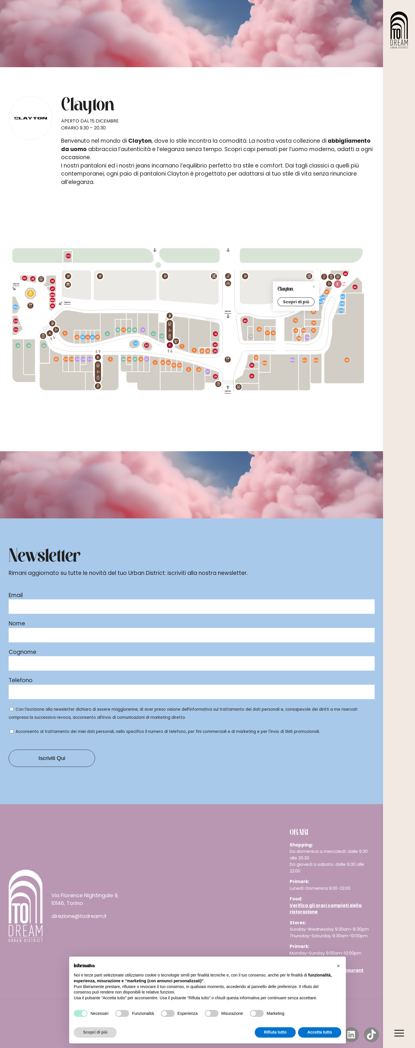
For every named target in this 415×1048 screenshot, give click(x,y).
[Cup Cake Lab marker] (16, 329)
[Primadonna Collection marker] (325, 291)
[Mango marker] (200, 370)
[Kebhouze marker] (35, 279)
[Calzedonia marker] (303, 333)
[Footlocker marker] (314, 312)
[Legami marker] (135, 359)
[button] (338, 965)
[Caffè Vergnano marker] (215, 344)
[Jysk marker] (16, 344)
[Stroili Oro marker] (202, 351)
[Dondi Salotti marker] (27, 346)
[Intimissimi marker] (296, 330)
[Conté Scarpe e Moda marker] (182, 346)
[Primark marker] (347, 360)
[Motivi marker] (169, 362)
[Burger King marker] (346, 273)
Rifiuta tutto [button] (275, 1032)
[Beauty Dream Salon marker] (93, 337)
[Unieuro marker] (292, 360)
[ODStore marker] (119, 331)
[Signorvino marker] (246, 321)
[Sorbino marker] (141, 360)
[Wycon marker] (207, 371)
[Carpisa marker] (77, 338)
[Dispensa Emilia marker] (70, 256)
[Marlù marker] (129, 359)
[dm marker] (144, 330)
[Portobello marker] (107, 333)
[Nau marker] (208, 351)
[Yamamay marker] (72, 359)
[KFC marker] (355, 287)
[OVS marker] (110, 359)
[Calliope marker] (316, 359)
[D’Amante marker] (99, 337)
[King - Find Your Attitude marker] (55, 359)
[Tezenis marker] (314, 331)
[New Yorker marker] (156, 361)
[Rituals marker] (78, 359)
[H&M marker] (66, 332)
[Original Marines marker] (162, 362)
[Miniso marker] (124, 359)
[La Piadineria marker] (215, 351)
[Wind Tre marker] (322, 296)
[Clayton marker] (296, 320)
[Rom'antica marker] (53, 307)
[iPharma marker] (15, 306)
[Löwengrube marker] (216, 334)
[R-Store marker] (341, 309)
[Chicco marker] (342, 303)
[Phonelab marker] (136, 345)
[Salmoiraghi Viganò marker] (124, 331)
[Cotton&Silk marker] (265, 360)
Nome (17, 623)
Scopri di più (296, 302)
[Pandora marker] (173, 365)
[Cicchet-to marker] (16, 320)
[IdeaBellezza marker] (147, 359)
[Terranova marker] (305, 360)
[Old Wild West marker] (251, 375)
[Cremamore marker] (147, 346)
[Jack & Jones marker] (314, 322)
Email (16, 595)
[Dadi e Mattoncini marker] (44, 346)
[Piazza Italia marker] (196, 351)
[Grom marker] (52, 293)
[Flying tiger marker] (162, 336)
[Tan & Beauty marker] (82, 338)
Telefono (21, 680)
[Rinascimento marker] (66, 359)
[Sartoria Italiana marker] (179, 365)
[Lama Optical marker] (273, 332)
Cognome (22, 652)
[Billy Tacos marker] (25, 279)
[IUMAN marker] (300, 342)
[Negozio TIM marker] (321, 302)
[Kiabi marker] (188, 369)
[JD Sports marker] (259, 329)
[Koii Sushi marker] (53, 280)
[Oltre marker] (267, 333)
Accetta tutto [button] (319, 1032)
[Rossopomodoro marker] (251, 366)
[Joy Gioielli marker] (256, 357)
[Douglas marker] (91, 359)
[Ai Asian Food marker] (52, 289)
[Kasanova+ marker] (154, 334)
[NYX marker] (84, 359)
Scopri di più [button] (95, 1032)
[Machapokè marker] (53, 299)
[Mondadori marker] (135, 331)
